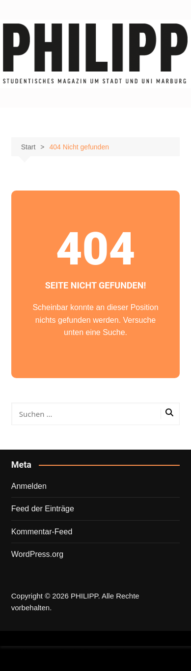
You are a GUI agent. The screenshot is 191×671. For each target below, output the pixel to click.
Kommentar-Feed (42, 531)
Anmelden (29, 486)
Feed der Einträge (42, 508)
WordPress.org (37, 554)
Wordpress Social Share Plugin (75, 652)
